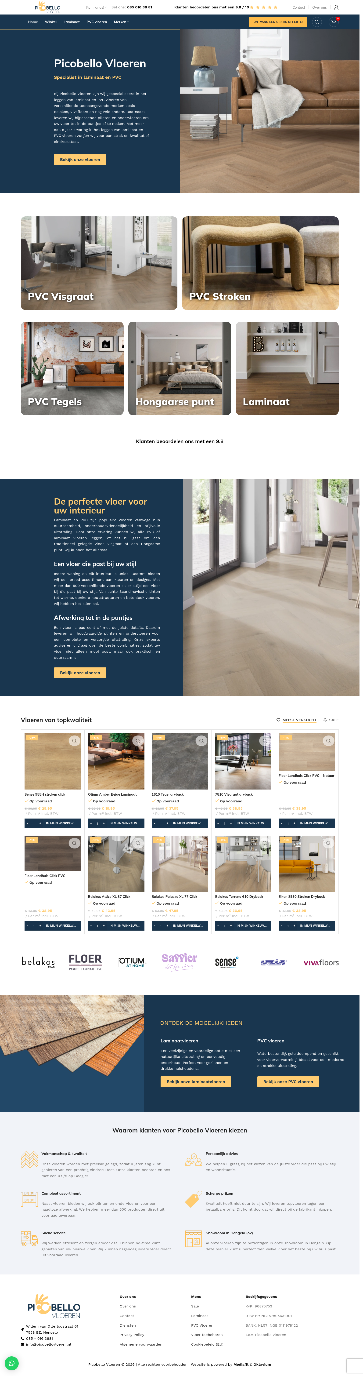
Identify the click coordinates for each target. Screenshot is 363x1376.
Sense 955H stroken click (47, 802)
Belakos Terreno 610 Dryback (241, 904)
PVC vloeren (108, 108)
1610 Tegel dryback (169, 802)
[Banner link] (99, 271)
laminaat (82, 108)
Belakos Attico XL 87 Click (111, 904)
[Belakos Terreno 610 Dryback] (243, 872)
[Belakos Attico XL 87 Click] (116, 872)
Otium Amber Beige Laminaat (114, 802)
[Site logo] (48, 10)
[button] (53, 832)
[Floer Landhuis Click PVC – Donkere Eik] (53, 861)
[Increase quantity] (40, 832)
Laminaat (199, 1324)
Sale (195, 1314)
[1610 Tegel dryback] (180, 769)
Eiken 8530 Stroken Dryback (304, 904)
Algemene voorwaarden (141, 1352)
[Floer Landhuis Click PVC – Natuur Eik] (307, 760)
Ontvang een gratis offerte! (278, 29)
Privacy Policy (132, 1343)
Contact (127, 1324)
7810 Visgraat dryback (235, 802)
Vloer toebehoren (207, 1343)
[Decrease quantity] (27, 832)
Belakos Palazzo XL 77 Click (176, 904)
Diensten (128, 1333)
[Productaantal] (33, 832)
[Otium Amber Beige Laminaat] (116, 769)
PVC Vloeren (202, 1333)
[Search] (317, 29)
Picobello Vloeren (75, 102)
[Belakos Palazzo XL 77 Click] (180, 872)
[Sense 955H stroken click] (53, 769)
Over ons (128, 1314)
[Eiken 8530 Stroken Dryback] (307, 872)
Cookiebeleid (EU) (207, 1352)
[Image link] (54, 1314)
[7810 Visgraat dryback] (243, 769)
